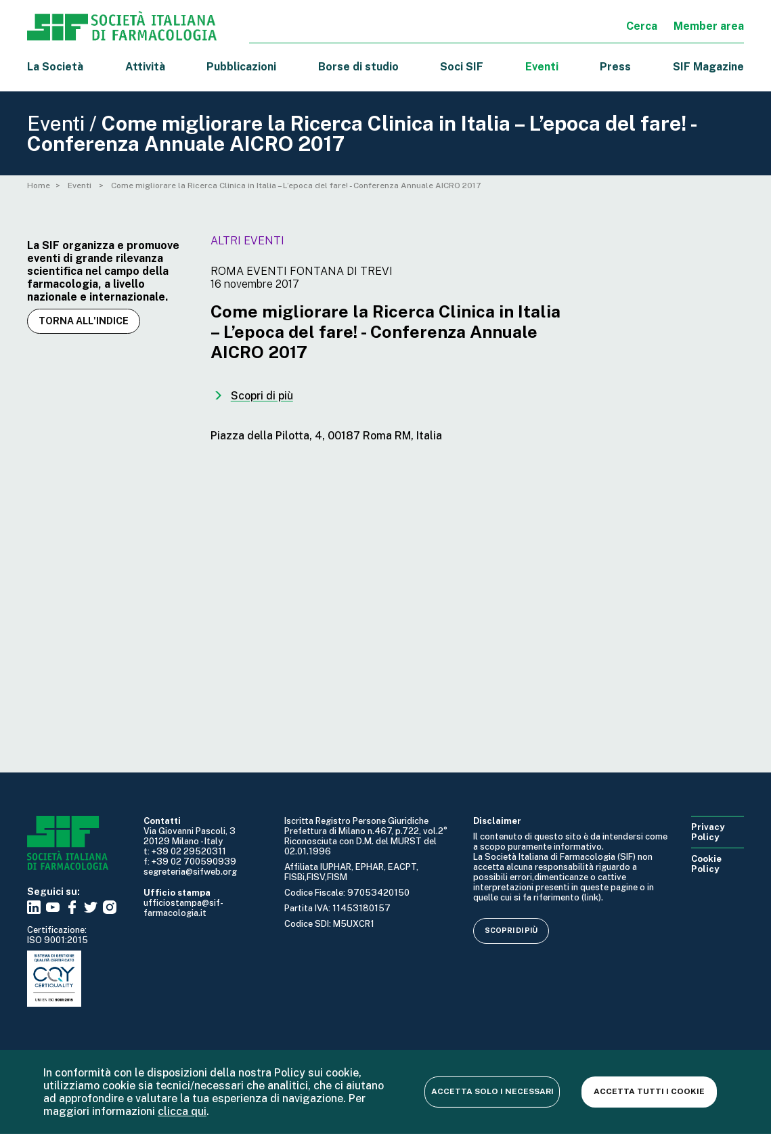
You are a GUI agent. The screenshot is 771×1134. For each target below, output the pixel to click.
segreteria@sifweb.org (190, 872)
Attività (145, 66)
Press (615, 66)
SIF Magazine (708, 66)
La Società (55, 66)
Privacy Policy (707, 832)
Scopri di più (511, 930)
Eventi (541, 66)
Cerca (641, 26)
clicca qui (182, 1111)
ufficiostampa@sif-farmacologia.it (183, 908)
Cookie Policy (706, 864)
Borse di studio (358, 66)
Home (38, 185)
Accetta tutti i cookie (649, 1091)
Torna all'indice (84, 320)
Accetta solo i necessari (492, 1091)
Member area (709, 26)
